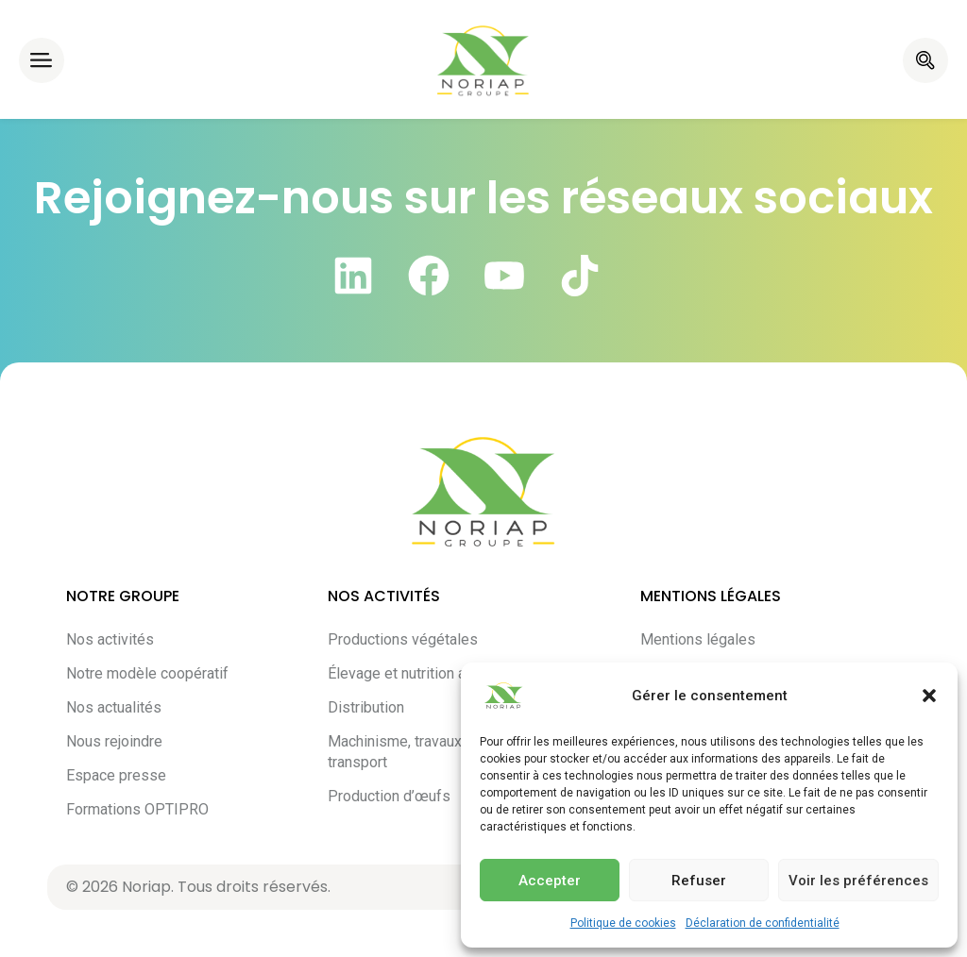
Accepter (549, 880)
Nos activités (110, 639)
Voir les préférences (858, 880)
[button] (929, 695)
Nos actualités (113, 707)
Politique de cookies (623, 923)
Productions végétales (403, 639)
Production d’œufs (389, 796)
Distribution (366, 707)
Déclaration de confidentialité (763, 923)
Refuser (698, 880)
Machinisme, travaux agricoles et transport (436, 751)
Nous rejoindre (114, 741)
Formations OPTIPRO (137, 809)
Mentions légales (697, 639)
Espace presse (116, 775)
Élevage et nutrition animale (418, 673)
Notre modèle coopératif (147, 673)
